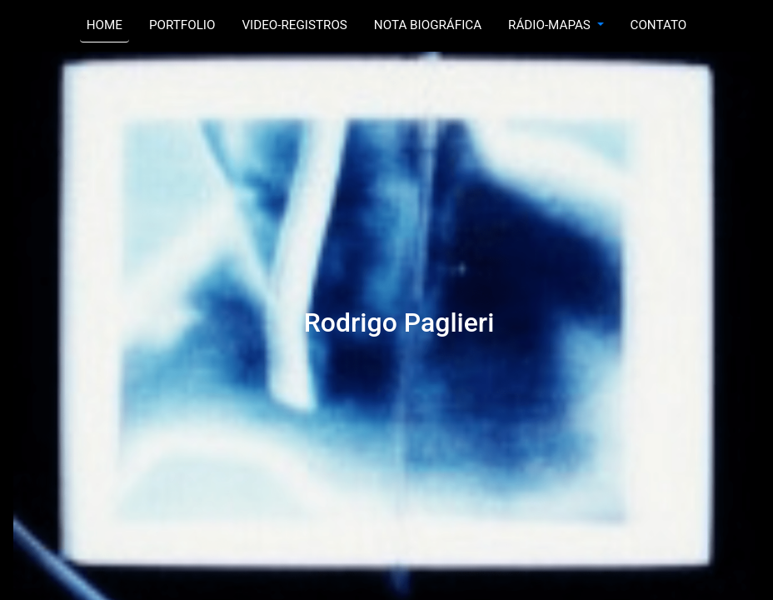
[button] (555, 25)
